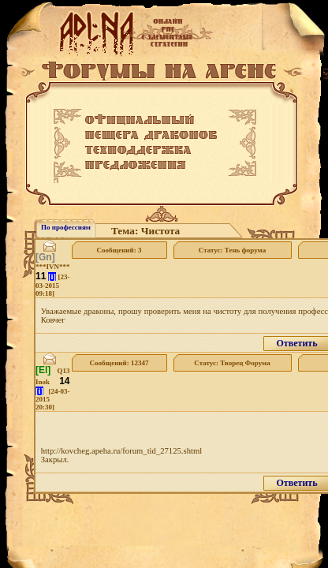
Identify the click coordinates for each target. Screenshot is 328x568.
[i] (52, 276)
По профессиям (66, 227)
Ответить (296, 343)
